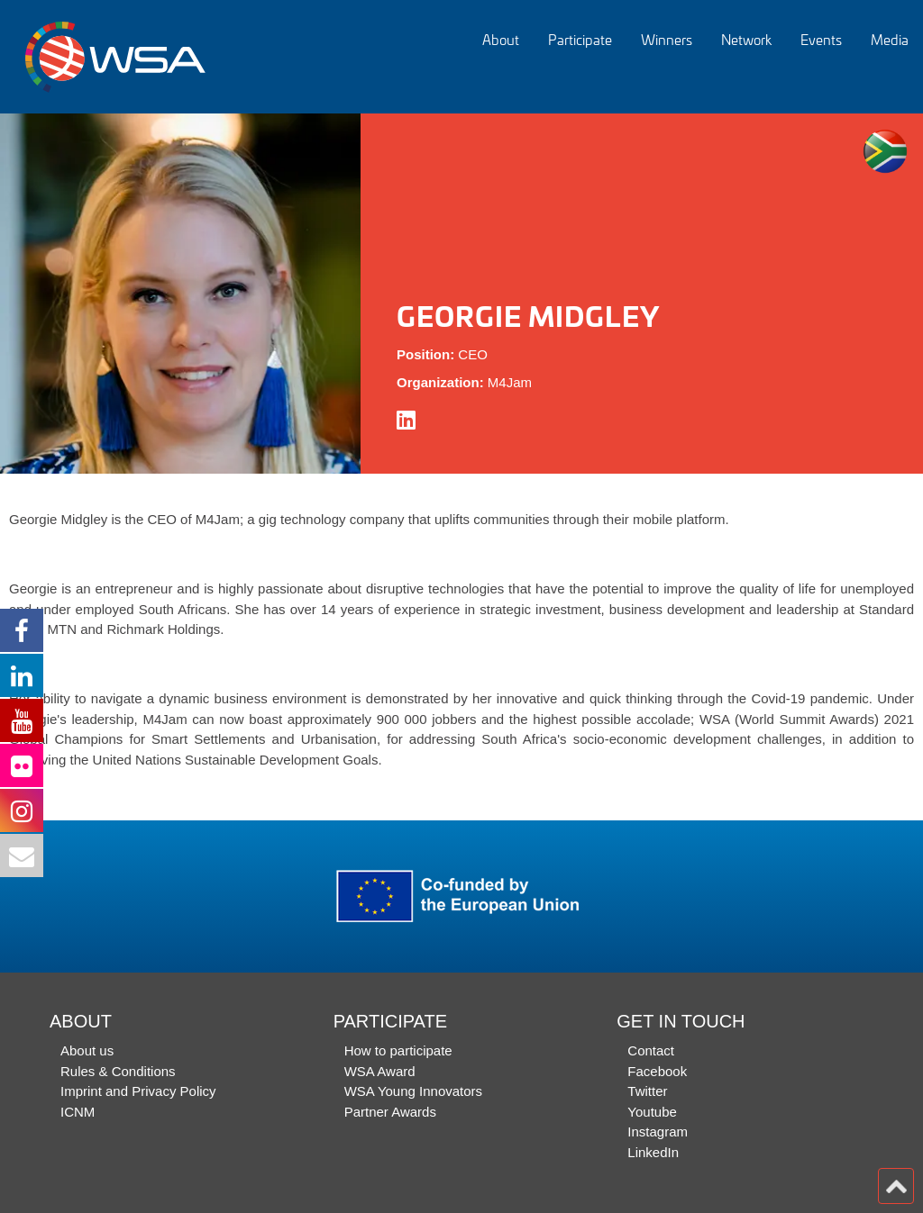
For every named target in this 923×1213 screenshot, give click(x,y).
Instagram (657, 1131)
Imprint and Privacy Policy (138, 1091)
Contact (650, 1050)
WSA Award (380, 1071)
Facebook (657, 1071)
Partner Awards (390, 1111)
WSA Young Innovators (413, 1091)
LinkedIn (653, 1152)
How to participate (398, 1050)
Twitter (647, 1091)
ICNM (77, 1111)
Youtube (652, 1111)
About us (87, 1050)
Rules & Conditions (118, 1071)
